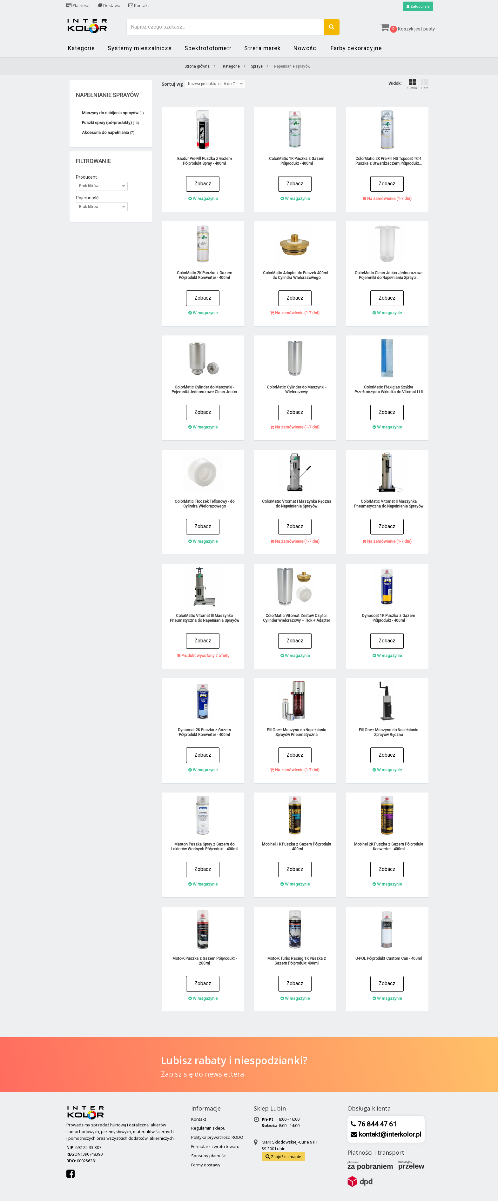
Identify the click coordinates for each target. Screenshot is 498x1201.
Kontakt (138, 5)
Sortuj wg (172, 84)
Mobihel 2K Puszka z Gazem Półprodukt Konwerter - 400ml (388, 847)
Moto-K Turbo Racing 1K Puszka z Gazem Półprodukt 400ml (296, 961)
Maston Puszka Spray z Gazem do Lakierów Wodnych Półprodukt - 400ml (204, 847)
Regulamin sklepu (208, 1128)
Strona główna (197, 66)
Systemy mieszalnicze (140, 48)
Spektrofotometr (208, 48)
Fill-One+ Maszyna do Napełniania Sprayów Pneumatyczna (296, 732)
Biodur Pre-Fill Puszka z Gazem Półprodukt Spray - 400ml (204, 161)
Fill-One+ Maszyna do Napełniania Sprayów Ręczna (388, 732)
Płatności (78, 5)
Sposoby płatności (208, 1155)
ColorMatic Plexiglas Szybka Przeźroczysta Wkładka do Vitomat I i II (388, 390)
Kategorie (81, 48)
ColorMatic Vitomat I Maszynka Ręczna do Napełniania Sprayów (296, 504)
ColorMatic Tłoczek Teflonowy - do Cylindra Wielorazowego (204, 504)
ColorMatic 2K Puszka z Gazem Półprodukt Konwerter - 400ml (204, 275)
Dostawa (109, 5)
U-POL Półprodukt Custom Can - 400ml (388, 959)
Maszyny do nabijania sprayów (113, 113)
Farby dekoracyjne (356, 48)
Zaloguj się (417, 6)
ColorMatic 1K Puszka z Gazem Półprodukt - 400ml (296, 161)
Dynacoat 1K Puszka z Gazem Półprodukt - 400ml (388, 618)
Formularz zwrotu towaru (215, 1146)
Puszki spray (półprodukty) (110, 123)
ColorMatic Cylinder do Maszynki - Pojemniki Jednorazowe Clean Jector (204, 390)
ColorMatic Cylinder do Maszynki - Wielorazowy (296, 390)
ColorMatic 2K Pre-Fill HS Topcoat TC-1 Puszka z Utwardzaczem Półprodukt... (388, 161)
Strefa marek (262, 48)
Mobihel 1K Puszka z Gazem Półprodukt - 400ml (296, 847)
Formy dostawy (205, 1165)
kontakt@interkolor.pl (389, 1134)
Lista (424, 84)
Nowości (305, 48)
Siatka (412, 84)
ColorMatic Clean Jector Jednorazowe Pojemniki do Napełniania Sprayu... (388, 275)
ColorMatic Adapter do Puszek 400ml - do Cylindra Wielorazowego (296, 275)
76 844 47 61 (376, 1124)
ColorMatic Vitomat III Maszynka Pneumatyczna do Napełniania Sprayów (204, 618)
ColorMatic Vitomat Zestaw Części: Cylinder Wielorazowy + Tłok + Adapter (296, 618)
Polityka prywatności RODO (217, 1137)
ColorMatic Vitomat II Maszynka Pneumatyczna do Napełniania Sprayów (388, 504)
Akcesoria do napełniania (108, 132)
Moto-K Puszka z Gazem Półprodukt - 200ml (204, 961)
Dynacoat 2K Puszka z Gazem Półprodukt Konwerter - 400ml (204, 732)
